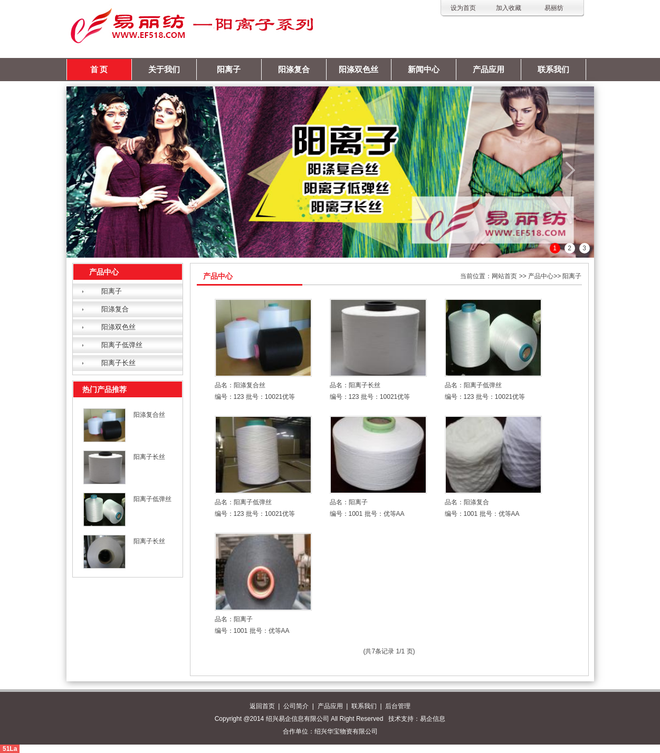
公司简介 (296, 706)
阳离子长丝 (118, 363)
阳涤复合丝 (149, 414)
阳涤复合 (294, 69)
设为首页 (463, 8)
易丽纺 (553, 8)
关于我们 (164, 69)
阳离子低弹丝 (121, 345)
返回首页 (262, 706)
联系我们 (553, 69)
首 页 (99, 69)
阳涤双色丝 (358, 69)
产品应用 (488, 69)
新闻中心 (423, 69)
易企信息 (432, 718)
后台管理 (397, 706)
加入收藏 (508, 8)
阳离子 (229, 69)
